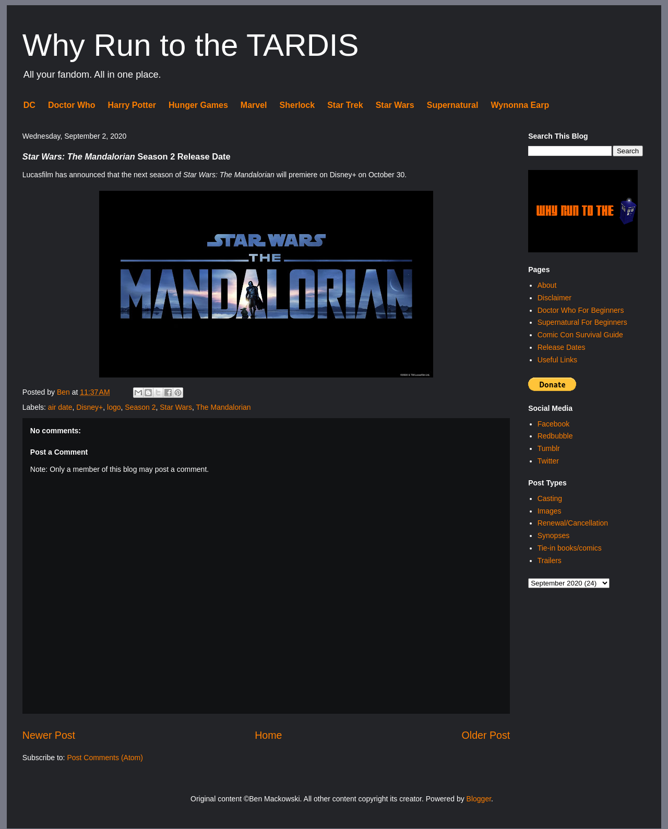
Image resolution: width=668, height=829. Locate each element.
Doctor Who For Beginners (581, 310)
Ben (64, 392)
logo (114, 407)
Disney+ (89, 407)
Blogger (479, 799)
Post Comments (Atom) (104, 757)
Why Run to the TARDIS (190, 45)
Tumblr (549, 448)
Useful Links (557, 360)
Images (550, 511)
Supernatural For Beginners (582, 322)
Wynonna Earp (520, 105)
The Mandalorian (223, 407)
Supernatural (453, 105)
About (547, 285)
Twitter (548, 461)
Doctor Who (72, 105)
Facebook (553, 424)
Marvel (254, 105)
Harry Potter (132, 105)
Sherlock (297, 105)
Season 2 (140, 407)
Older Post (486, 735)
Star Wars (395, 105)
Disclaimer (554, 298)
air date (60, 407)
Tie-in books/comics (570, 548)
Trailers (550, 560)
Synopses (553, 535)
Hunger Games (198, 105)
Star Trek (345, 105)
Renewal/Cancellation (573, 523)
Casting (550, 498)
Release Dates (562, 347)
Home (268, 735)
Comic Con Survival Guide (580, 335)
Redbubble (555, 436)
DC (29, 105)
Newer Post (48, 735)
